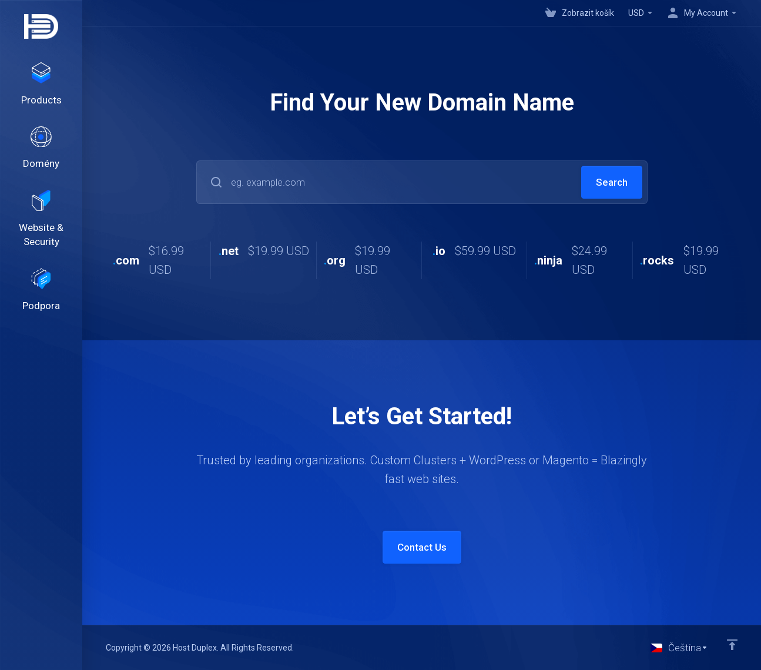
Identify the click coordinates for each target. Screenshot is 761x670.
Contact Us (422, 547)
